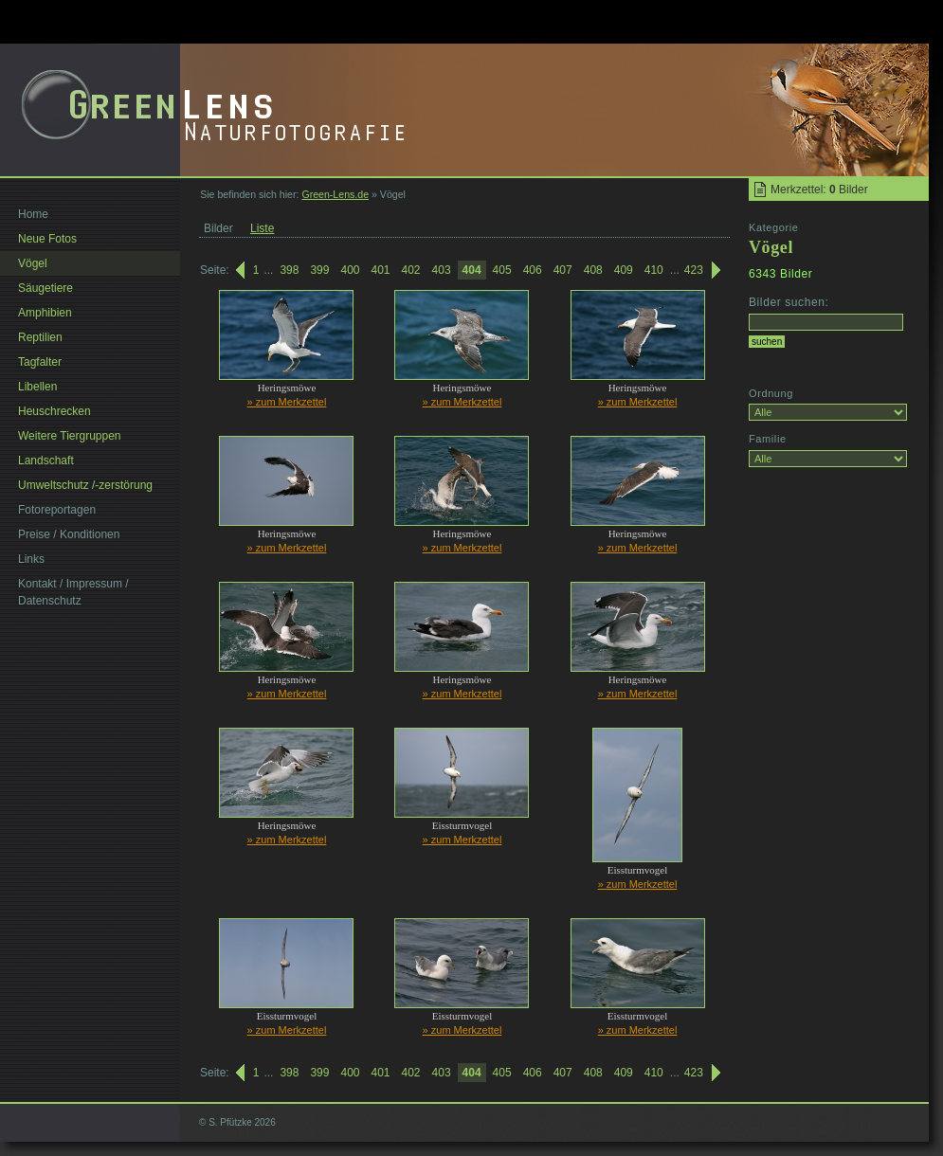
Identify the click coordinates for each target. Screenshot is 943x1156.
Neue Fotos (47, 238)
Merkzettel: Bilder (819, 189)
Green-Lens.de (335, 194)
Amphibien (45, 312)
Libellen (37, 386)
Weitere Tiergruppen (69, 436)
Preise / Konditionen (68, 534)
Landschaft (46, 460)
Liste (262, 228)
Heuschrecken (54, 411)
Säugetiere (45, 288)
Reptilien (40, 337)
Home (33, 214)
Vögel (32, 263)
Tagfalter (40, 362)
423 (693, 270)
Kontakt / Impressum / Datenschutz (73, 592)
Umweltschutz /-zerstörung (85, 485)
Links (31, 559)
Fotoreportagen (57, 509)
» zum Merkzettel (287, 401)
